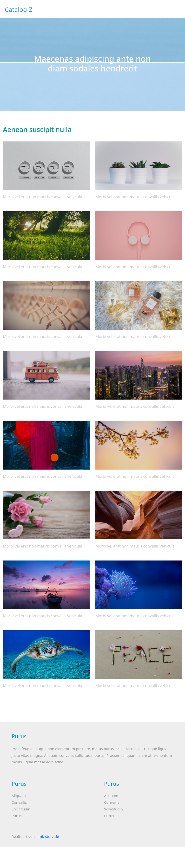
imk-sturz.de (48, 836)
